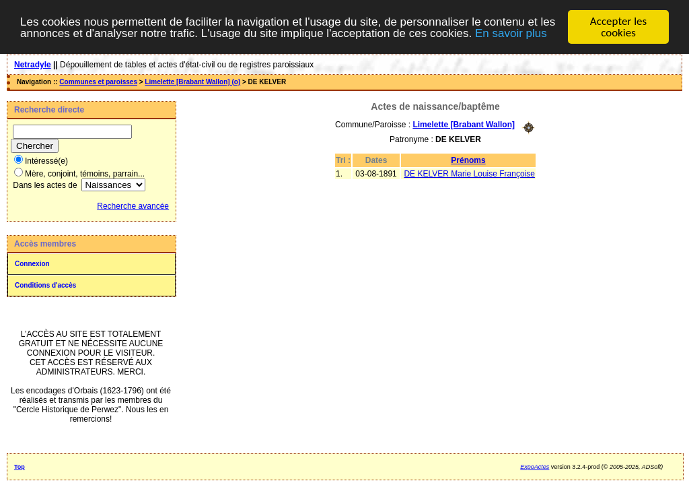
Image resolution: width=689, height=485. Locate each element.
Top (19, 466)
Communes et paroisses (98, 82)
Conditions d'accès (45, 285)
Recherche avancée (133, 206)
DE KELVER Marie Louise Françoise (469, 173)
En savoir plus (511, 32)
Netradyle (32, 64)
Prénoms (468, 159)
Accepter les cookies (618, 27)
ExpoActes (534, 466)
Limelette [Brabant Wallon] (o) (192, 82)
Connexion (32, 263)
